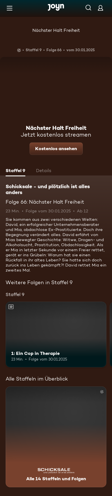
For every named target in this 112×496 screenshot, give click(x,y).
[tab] (15, 171)
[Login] (100, 8)
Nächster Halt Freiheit (56, 30)
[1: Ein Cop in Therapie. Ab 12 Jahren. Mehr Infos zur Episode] (56, 334)
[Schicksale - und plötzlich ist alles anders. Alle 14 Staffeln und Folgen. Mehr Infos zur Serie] (56, 436)
